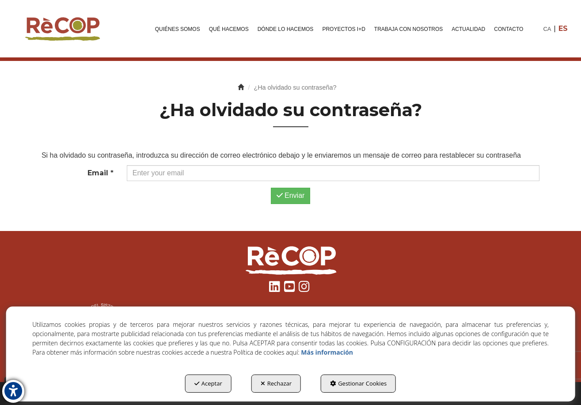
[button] (61, 28)
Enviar (291, 195)
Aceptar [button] (208, 383)
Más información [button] (327, 352)
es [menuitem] (563, 28)
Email (100, 173)
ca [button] (547, 29)
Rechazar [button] (276, 383)
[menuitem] (178, 29)
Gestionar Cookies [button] (358, 383)
